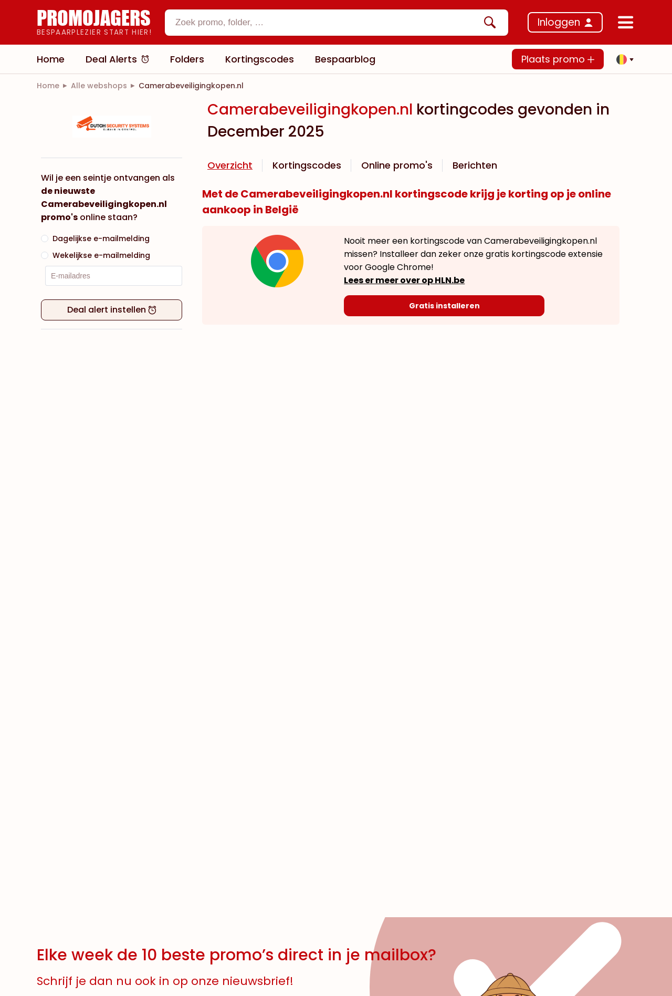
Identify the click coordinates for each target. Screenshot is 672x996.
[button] (622, 59)
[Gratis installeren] (444, 305)
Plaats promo (557, 59)
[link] (48, 85)
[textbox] (327, 22)
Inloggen (559, 22)
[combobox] (336, 22)
